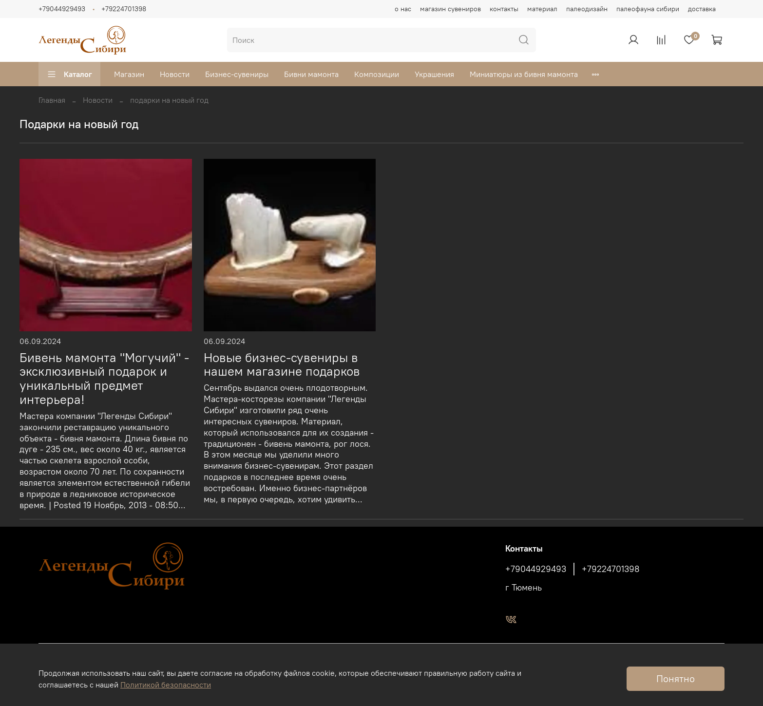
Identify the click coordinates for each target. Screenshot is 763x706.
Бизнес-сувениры (236, 74)
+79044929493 (61, 8)
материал (542, 8)
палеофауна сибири (647, 8)
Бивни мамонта (311, 74)
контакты (504, 8)
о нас (403, 8)
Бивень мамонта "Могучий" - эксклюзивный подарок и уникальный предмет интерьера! (104, 378)
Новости (175, 74)
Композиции (376, 74)
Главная (51, 100)
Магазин (129, 74)
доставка (702, 8)
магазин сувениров (450, 8)
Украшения (434, 74)
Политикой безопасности (165, 684)
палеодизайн (587, 8)
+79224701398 (123, 8)
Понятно (675, 678)
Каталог (69, 74)
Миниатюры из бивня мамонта (524, 74)
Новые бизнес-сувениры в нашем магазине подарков (282, 365)
